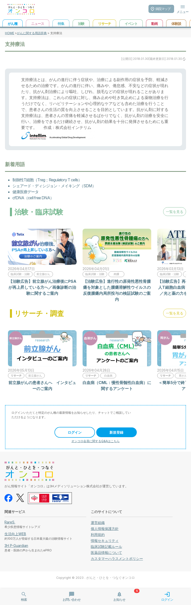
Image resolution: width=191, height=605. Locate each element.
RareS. (9, 522)
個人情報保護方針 (105, 528)
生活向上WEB (15, 534)
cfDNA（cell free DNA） (33, 197)
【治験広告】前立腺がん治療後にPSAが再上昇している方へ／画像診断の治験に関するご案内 (42, 287)
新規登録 (116, 432)
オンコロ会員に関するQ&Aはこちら (95, 441)
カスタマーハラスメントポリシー (117, 558)
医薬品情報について (106, 552)
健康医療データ (25, 191)
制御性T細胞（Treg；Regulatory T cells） (47, 179)
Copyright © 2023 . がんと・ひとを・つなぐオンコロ (95, 578)
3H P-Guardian (16, 545)
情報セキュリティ (105, 540)
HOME (9, 33)
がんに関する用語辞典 (32, 33)
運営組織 (98, 522)
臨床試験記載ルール (106, 546)
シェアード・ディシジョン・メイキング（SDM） (54, 185)
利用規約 (98, 534)
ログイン (75, 432)
